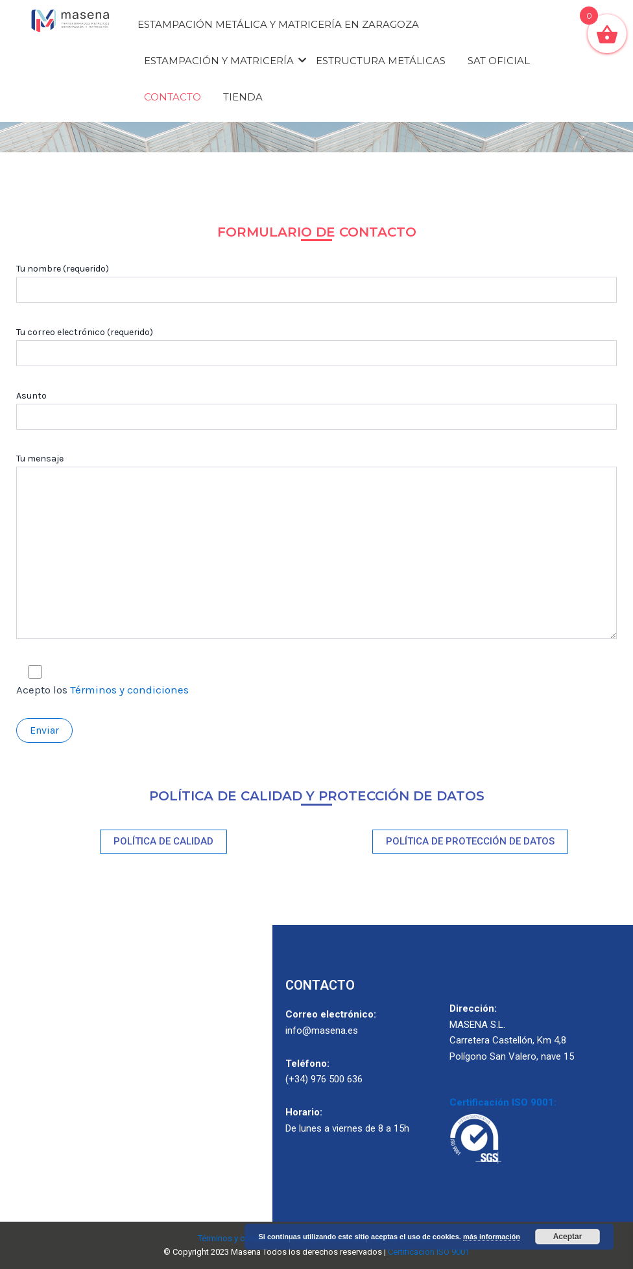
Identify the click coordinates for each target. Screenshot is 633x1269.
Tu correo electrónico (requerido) (316, 346)
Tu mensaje (316, 548)
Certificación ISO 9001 (429, 1252)
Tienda (243, 97)
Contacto (172, 97)
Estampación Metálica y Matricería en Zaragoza (278, 24)
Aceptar (567, 1236)
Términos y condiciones (129, 689)
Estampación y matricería (221, 60)
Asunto (316, 410)
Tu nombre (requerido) (316, 283)
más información (491, 1236)
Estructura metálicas (381, 60)
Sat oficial (499, 60)
